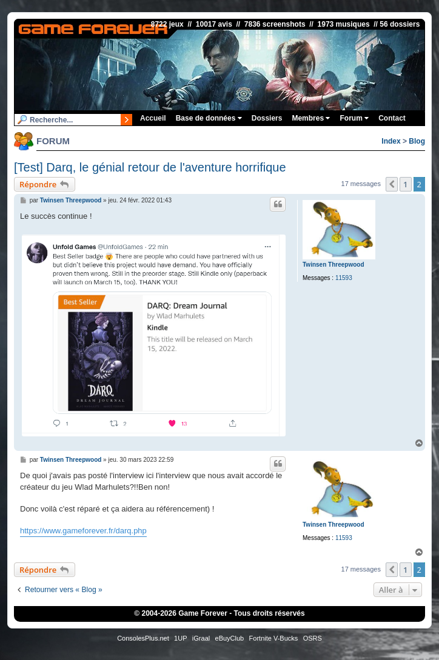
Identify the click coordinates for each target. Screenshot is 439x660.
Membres (311, 118)
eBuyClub (229, 638)
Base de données (209, 118)
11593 (343, 278)
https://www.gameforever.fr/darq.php (83, 530)
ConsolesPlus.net (143, 638)
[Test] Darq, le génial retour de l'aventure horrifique (150, 167)
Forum (354, 118)
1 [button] (405, 184)
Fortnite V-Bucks (273, 638)
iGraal (201, 638)
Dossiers (267, 118)
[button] (392, 184)
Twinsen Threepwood (333, 264)
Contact (392, 118)
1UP (180, 638)
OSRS (312, 638)
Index (390, 141)
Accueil (153, 118)
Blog (417, 141)
